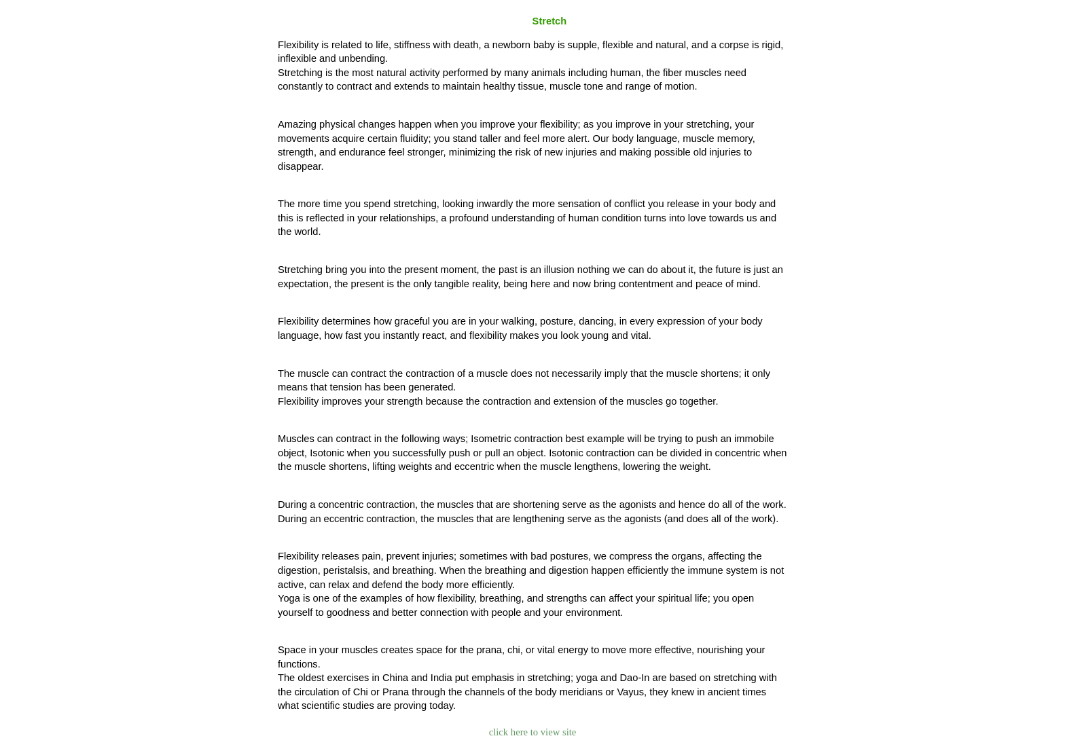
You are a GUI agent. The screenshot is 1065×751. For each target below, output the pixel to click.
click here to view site (533, 732)
